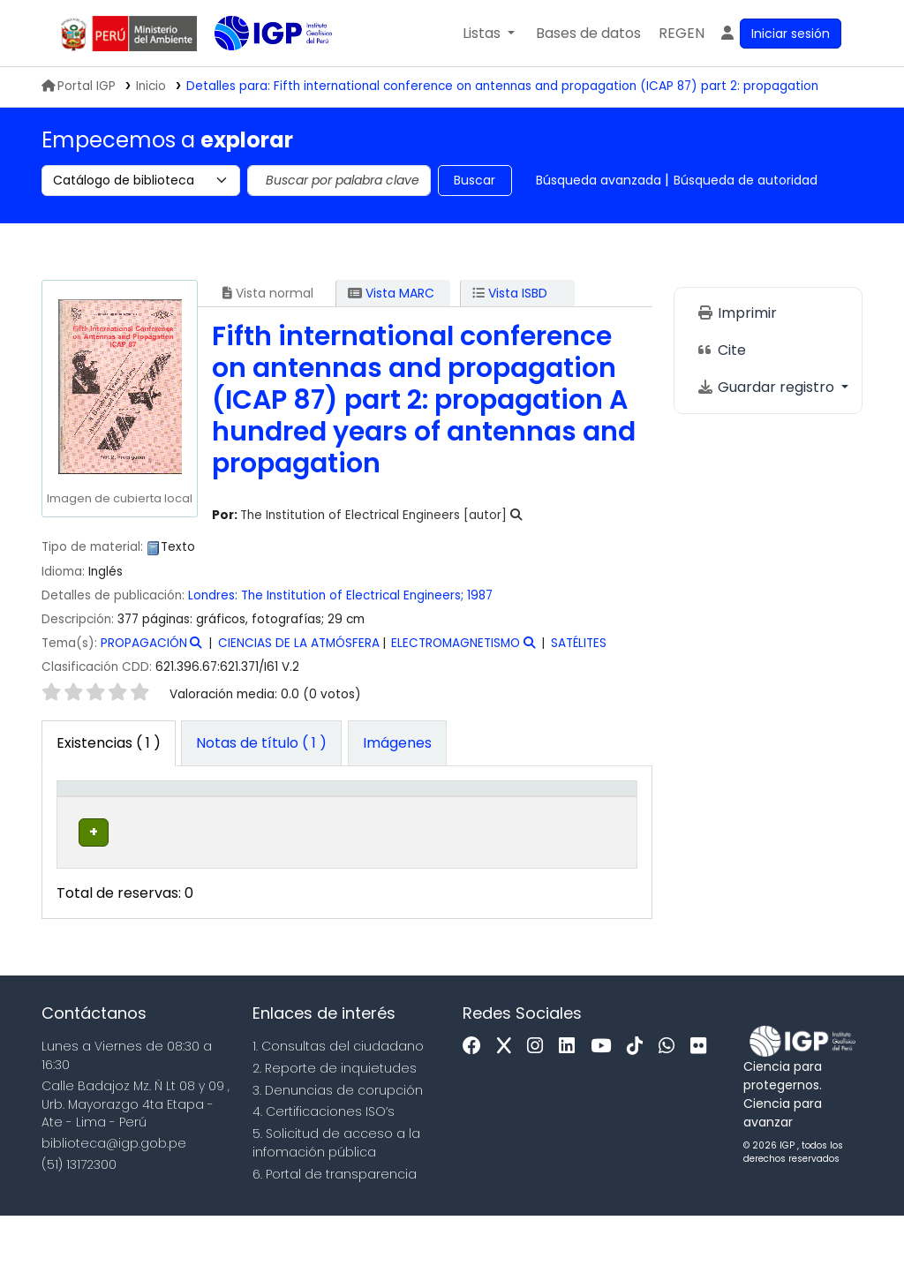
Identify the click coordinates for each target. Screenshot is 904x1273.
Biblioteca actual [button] (166, 826)
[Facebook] (476, 1104)
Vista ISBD (509, 293)
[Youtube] (605, 1104)
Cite (721, 350)
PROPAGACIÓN (144, 643)
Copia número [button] (508, 826)
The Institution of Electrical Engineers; (352, 595)
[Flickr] (702, 1104)
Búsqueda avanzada (598, 180)
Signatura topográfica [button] (380, 826)
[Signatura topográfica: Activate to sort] (402, 816)
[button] (489, 33)
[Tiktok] (639, 1104)
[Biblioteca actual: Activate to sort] (176, 816)
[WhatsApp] (671, 1104)
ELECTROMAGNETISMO (455, 643)
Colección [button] (270, 835)
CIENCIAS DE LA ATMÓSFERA (299, 643)
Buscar (474, 180)
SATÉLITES (578, 643)
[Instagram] (539, 1104)
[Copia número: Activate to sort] (517, 816)
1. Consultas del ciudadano (338, 1103)
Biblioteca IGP (259, 69)
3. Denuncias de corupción (337, 1147)
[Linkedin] (571, 1104)
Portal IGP (78, 86)
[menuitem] (682, 33)
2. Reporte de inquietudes (334, 1125)
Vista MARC (391, 293)
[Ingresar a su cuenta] (780, 33)
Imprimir (737, 313)
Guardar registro (767, 387)
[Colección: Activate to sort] (280, 816)
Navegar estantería (380, 898)
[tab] (261, 743)
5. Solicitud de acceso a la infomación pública (336, 1200)
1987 (480, 595)
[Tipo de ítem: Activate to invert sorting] (91, 816)
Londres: (212, 595)
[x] (508, 1104)
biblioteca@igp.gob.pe (113, 1201)
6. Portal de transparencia (334, 1231)
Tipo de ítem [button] (80, 816)
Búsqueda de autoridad (745, 180)
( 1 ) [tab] (108, 743)
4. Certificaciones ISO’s (323, 1170)
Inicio (151, 86)
